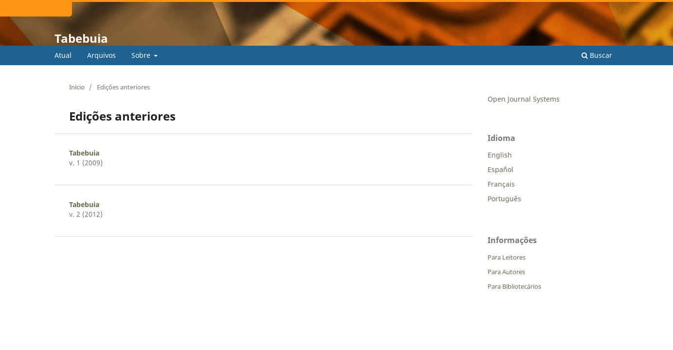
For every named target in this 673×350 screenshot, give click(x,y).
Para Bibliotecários (514, 286)
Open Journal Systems (524, 99)
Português (504, 198)
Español (500, 169)
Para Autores (506, 271)
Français (501, 184)
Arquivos (101, 55)
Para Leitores (507, 257)
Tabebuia (81, 38)
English (500, 154)
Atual (63, 55)
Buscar (597, 55)
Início (77, 87)
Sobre (141, 55)
